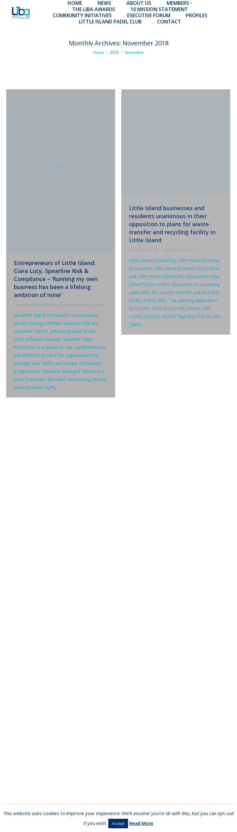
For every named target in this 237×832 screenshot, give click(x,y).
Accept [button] (118, 823)
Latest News (43, 305)
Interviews (22, 305)
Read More (141, 823)
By (61, 305)
